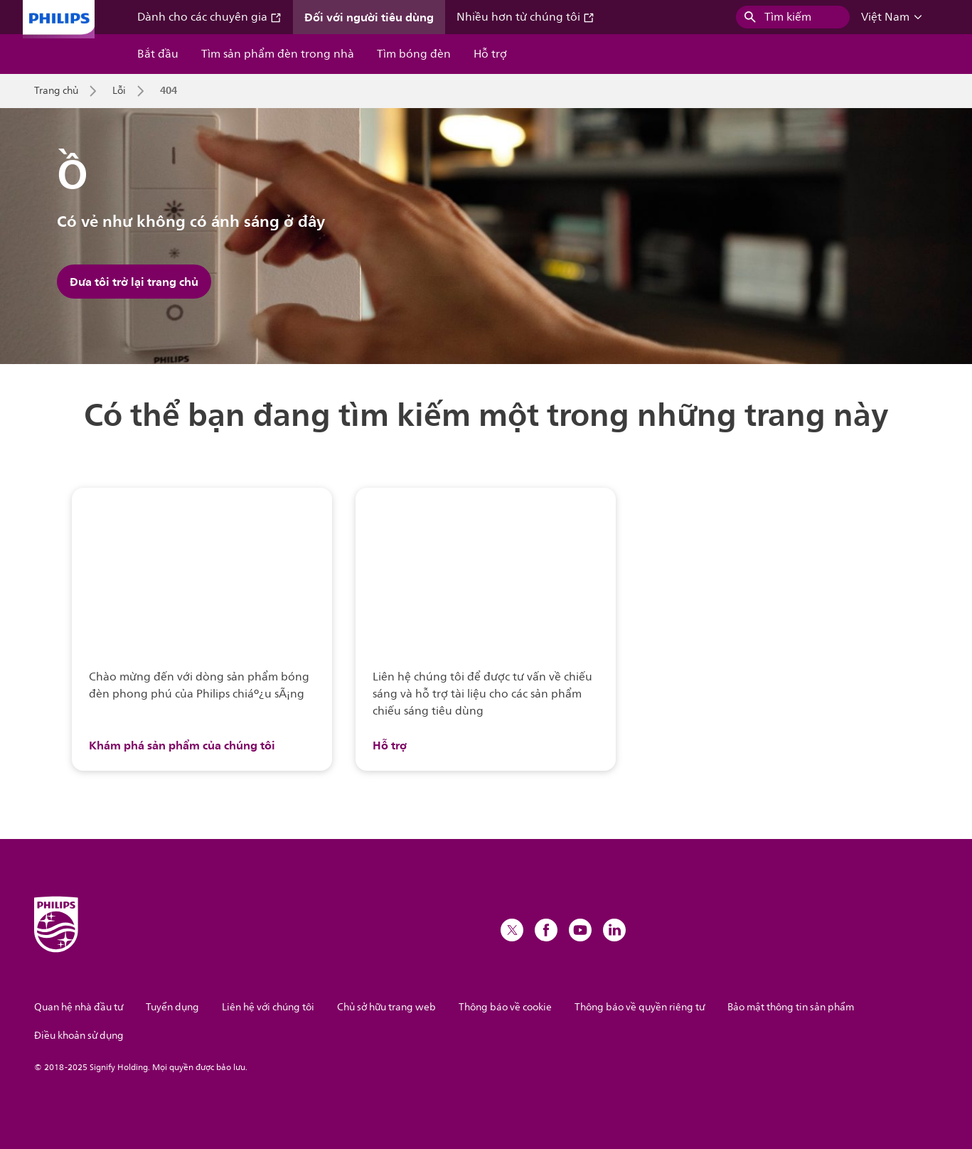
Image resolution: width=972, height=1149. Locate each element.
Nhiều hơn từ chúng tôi (525, 17)
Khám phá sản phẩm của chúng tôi (182, 745)
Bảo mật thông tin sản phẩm (790, 1007)
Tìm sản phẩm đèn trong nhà (277, 54)
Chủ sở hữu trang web (386, 1007)
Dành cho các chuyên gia (209, 17)
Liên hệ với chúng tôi (268, 1007)
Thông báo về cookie (505, 1007)
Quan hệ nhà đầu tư (78, 1007)
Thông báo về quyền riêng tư (640, 1007)
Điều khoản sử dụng (79, 1035)
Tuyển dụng (172, 1007)
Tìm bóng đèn (414, 54)
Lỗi (119, 91)
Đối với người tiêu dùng (369, 17)
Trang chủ (56, 91)
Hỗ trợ (490, 54)
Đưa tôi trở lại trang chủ (134, 282)
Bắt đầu (157, 54)
